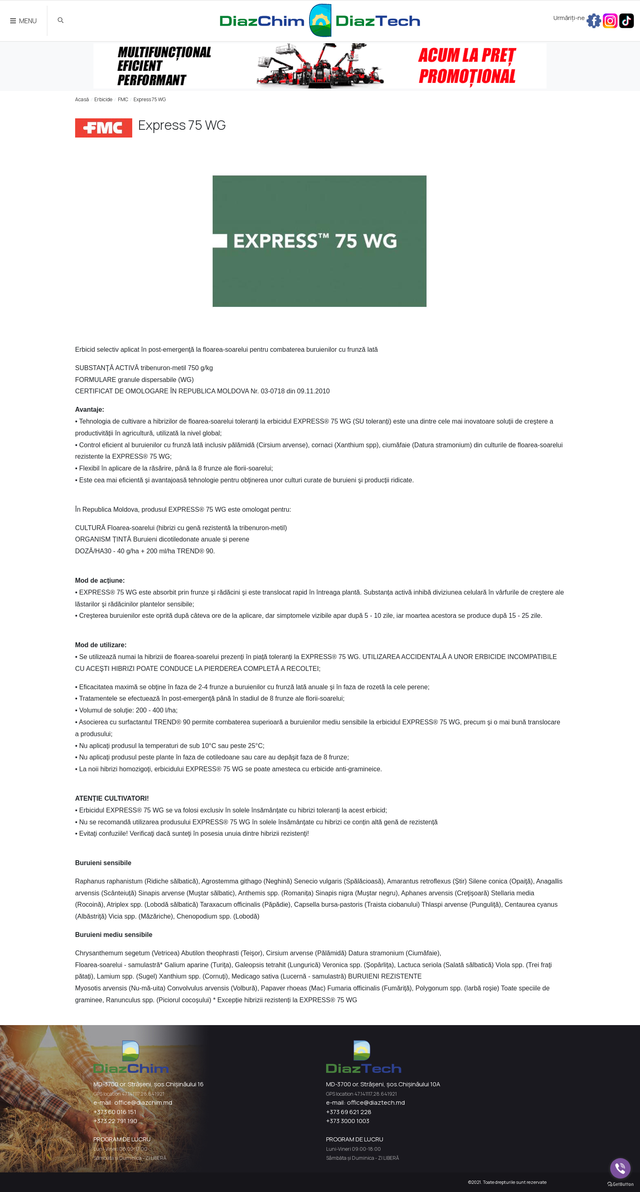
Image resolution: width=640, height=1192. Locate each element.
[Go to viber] (620, 1168)
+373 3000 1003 (347, 1121)
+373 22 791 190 (115, 1121)
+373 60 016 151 (114, 1112)
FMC (123, 99)
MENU (23, 20)
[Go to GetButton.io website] (620, 1183)
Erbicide (103, 99)
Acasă (82, 99)
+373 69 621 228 (348, 1112)
